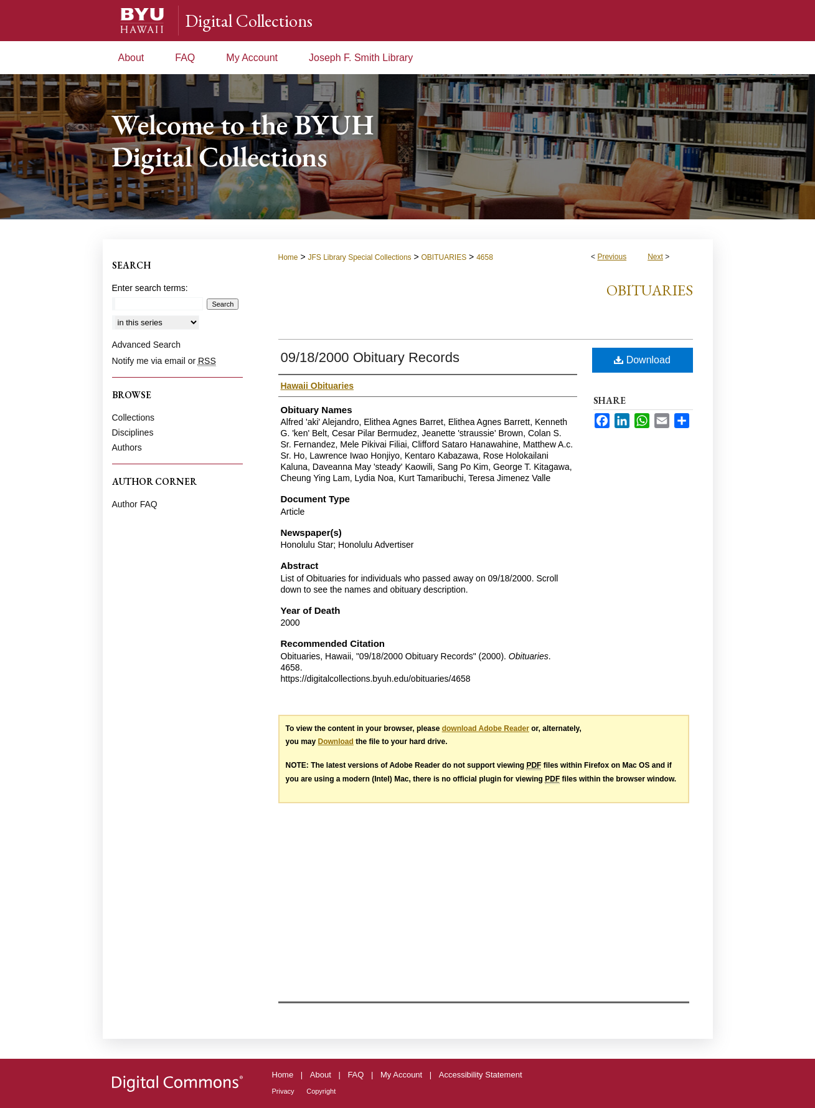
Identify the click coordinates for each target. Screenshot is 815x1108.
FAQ (355, 1074)
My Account (401, 1074)
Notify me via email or (164, 361)
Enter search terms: (150, 288)
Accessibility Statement (480, 1074)
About (320, 1074)
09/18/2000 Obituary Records (370, 357)
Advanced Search (146, 345)
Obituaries (649, 290)
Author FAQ (135, 504)
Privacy (283, 1091)
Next (655, 256)
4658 (484, 257)
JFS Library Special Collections (359, 257)
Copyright (321, 1091)
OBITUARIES (444, 257)
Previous (611, 256)
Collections (133, 418)
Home (288, 257)
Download (642, 360)
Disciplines (133, 432)
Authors (127, 447)
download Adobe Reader (485, 728)
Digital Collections (249, 20)
